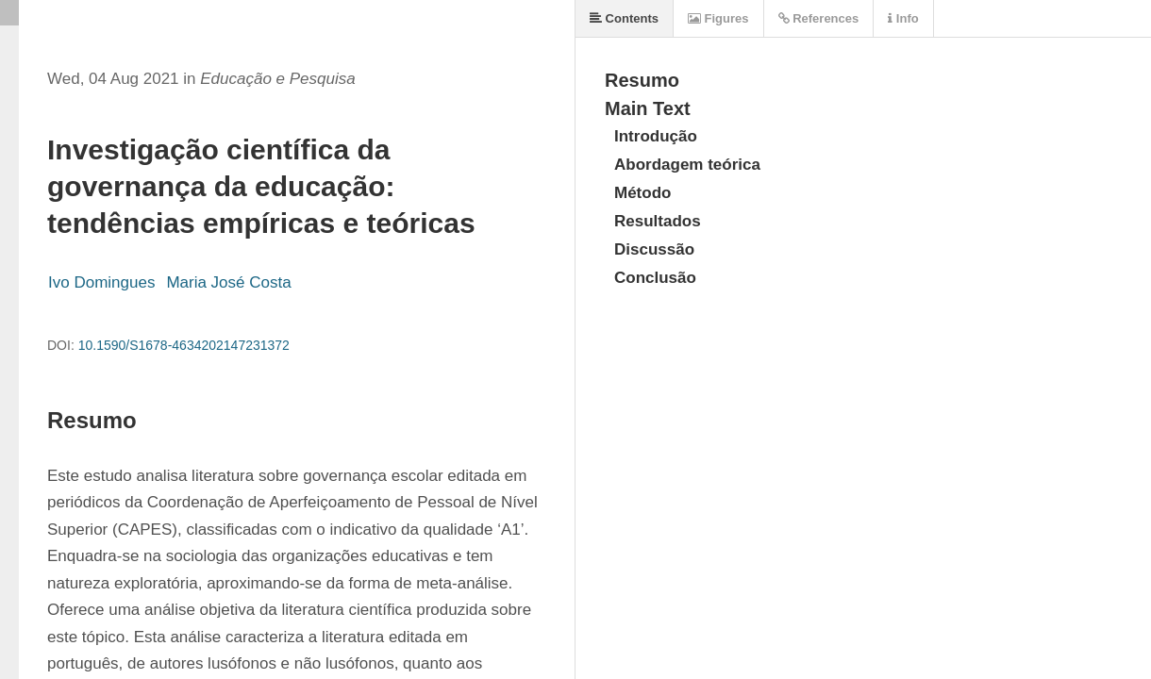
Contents (624, 18)
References (818, 18)
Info (903, 18)
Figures (718, 18)
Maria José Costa (228, 282)
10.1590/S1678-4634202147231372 (184, 345)
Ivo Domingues (101, 282)
